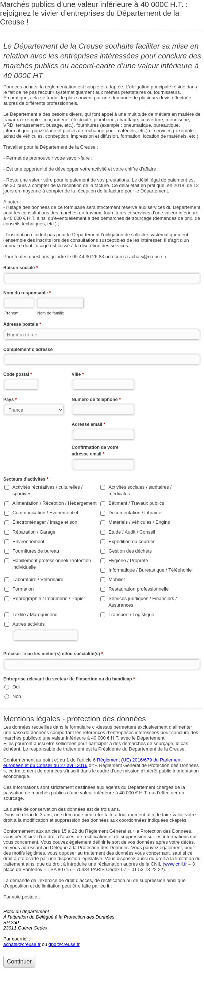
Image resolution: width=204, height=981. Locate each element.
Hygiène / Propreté (128, 560)
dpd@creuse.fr (64, 944)
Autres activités (28, 624)
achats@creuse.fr (22, 944)
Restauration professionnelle (138, 589)
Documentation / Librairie (134, 512)
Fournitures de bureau (35, 551)
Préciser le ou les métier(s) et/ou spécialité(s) (53, 654)
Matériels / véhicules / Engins (139, 522)
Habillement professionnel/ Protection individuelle (51, 564)
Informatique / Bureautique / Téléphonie (150, 570)
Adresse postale (22, 325)
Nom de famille (50, 313)
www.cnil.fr (175, 864)
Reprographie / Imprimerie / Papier (48, 598)
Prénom (11, 313)
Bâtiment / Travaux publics (136, 503)
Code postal (17, 375)
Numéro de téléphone (96, 400)
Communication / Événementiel (45, 512)
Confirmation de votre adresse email (95, 451)
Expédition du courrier (131, 541)
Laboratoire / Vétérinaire (37, 579)
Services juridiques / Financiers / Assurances (142, 602)
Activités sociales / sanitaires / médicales (140, 490)
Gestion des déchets (130, 551)
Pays (10, 400)
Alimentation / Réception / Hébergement (54, 503)
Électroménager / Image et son (44, 522)
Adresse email (88, 425)
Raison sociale (20, 268)
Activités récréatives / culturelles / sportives (47, 490)
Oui (16, 687)
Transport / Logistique (131, 614)
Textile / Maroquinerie (35, 614)
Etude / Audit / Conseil (131, 532)
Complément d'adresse (28, 349)
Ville (78, 375)
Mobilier (116, 579)
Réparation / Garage (33, 532)
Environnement (28, 541)
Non (16, 696)
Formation (23, 589)
